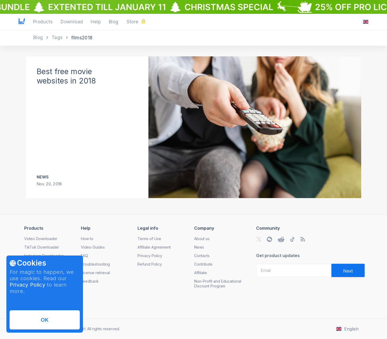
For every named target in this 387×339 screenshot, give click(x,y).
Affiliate (200, 272)
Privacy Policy (27, 285)
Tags (58, 37)
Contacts (202, 255)
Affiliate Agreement (154, 247)
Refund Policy (150, 264)
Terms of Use (149, 238)
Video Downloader (40, 238)
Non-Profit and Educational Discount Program (217, 283)
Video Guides (93, 247)
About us (202, 238)
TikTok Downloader (41, 247)
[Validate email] (348, 270)
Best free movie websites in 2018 (66, 76)
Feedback (90, 281)
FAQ (84, 255)
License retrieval (95, 272)
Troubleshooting (95, 264)
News (43, 176)
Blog (38, 37)
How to (87, 238)
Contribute (203, 264)
